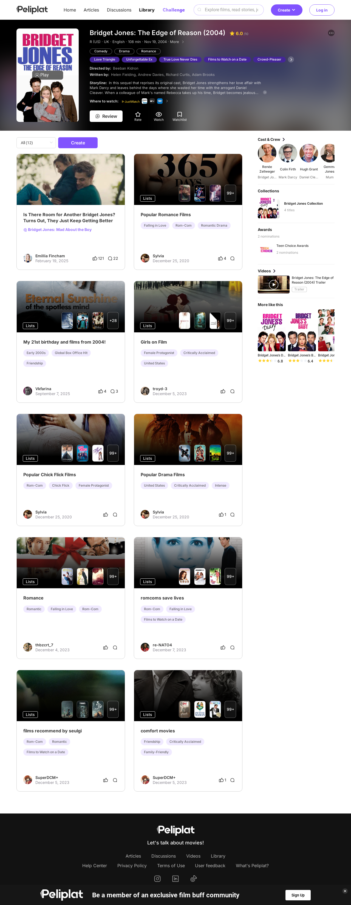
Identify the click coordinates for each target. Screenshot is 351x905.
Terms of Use (171, 865)
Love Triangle (104, 59)
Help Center (94, 865)
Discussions (119, 10)
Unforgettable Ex (139, 59)
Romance (148, 51)
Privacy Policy (132, 865)
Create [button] (287, 10)
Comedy (100, 51)
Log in (322, 10)
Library (147, 10)
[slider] (267, 361)
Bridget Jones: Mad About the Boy (57, 229)
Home (70, 10)
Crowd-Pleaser (269, 59)
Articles (91, 10)
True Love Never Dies (180, 59)
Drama (124, 51)
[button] (331, 33)
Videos (193, 856)
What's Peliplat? (252, 865)
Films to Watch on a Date (227, 59)
